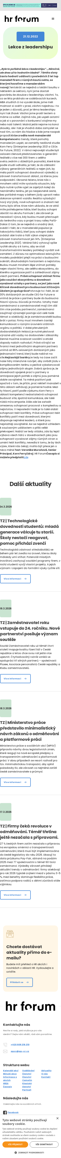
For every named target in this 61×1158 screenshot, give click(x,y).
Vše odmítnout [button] (44, 1144)
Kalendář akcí (10, 1070)
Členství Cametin (27, 1079)
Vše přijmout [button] (15, 1144)
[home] (21, 19)
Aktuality (46, 1070)
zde (26, 457)
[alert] (30, 1136)
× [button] (57, 1118)
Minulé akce (10, 1073)
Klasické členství (27, 1085)
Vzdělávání (28, 1070)
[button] (53, 19)
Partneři (26, 1090)
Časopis (7, 1086)
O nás (44, 1073)
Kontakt (45, 1077)
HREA (5, 1083)
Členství (26, 1073)
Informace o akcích (10, 1079)
